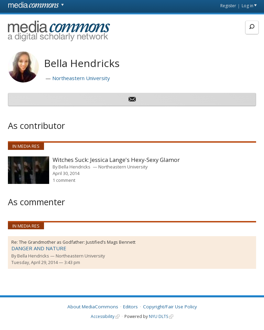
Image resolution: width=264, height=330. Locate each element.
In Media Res (26, 146)
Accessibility (102, 316)
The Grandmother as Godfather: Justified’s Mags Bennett (77, 242)
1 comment (64, 180)
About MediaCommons (92, 307)
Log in (247, 6)
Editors (130, 307)
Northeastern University (81, 78)
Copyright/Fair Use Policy (170, 307)
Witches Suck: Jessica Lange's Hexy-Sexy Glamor (116, 160)
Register (228, 6)
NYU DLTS (158, 316)
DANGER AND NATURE (38, 248)
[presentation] (28, 170)
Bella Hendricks (74, 167)
